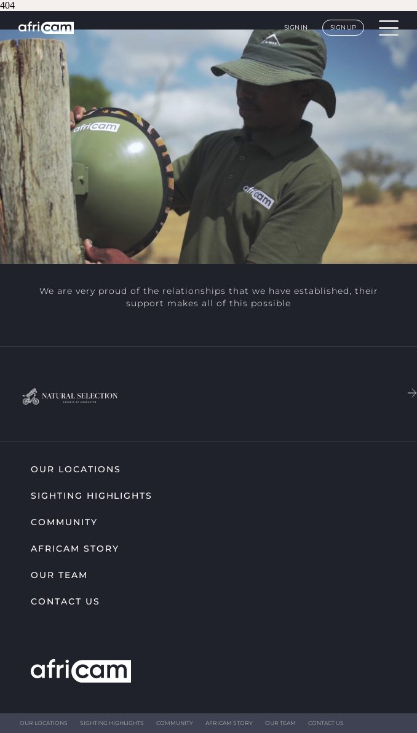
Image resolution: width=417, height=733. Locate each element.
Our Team (59, 574)
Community (64, 522)
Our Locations (76, 469)
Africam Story (75, 548)
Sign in (296, 27)
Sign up (343, 27)
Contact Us (65, 601)
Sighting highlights (92, 495)
